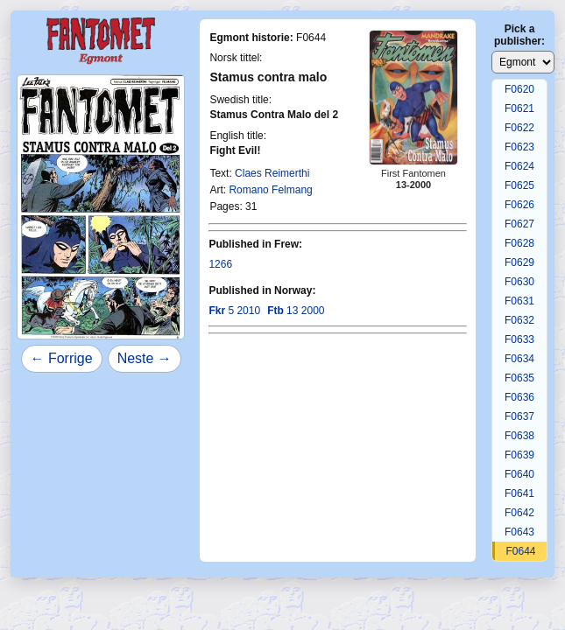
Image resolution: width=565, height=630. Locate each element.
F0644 (520, 551)
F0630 (519, 282)
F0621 (519, 108)
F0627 (519, 224)
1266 (220, 264)
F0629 (519, 262)
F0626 (519, 205)
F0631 (519, 301)
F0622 (519, 128)
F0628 (519, 243)
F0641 (519, 493)
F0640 (519, 474)
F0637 (519, 416)
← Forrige (62, 358)
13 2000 (295, 310)
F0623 (519, 147)
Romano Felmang (270, 190)
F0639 (519, 455)
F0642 (519, 513)
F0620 (519, 89)
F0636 (519, 397)
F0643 (519, 532)
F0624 (519, 166)
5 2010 (234, 310)
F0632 (519, 320)
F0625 (519, 185)
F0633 (519, 339)
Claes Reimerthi (272, 173)
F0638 (519, 436)
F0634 (519, 359)
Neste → (144, 358)
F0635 (519, 378)
